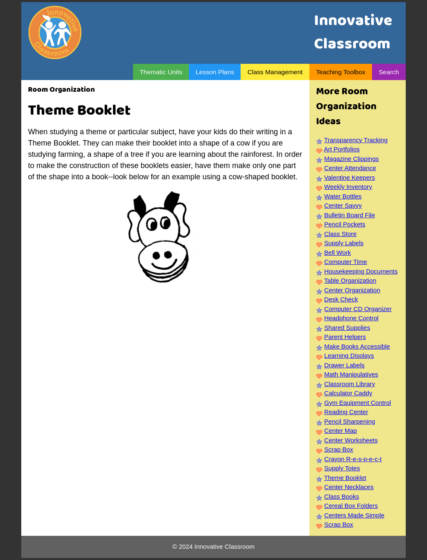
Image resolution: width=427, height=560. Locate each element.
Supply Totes (342, 468)
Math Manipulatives (351, 374)
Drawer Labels (344, 365)
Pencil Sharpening (349, 421)
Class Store (340, 233)
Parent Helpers (345, 336)
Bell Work (337, 252)
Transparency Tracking (355, 139)
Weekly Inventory (348, 186)
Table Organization (350, 280)
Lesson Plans (215, 71)
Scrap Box (338, 449)
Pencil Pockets (344, 224)
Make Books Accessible (357, 346)
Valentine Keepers (349, 177)
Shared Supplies (347, 327)
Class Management (274, 71)
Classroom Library (349, 383)
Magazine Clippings (351, 158)
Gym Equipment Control (357, 402)
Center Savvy (343, 205)
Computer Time (345, 261)
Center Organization (352, 290)
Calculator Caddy (348, 393)
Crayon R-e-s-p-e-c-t (353, 458)
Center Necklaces (349, 486)
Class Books (341, 496)
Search (389, 71)
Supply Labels (344, 242)
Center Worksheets (351, 440)
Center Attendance (350, 167)
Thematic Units (161, 71)
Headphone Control (351, 317)
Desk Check (341, 299)
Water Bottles (343, 196)
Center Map (340, 430)
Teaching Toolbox (340, 71)
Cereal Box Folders (351, 505)
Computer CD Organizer (358, 308)
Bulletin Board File (349, 214)
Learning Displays (349, 355)
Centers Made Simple (354, 515)
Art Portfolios (342, 149)
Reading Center (346, 411)
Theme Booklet (345, 477)
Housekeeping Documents (361, 271)
